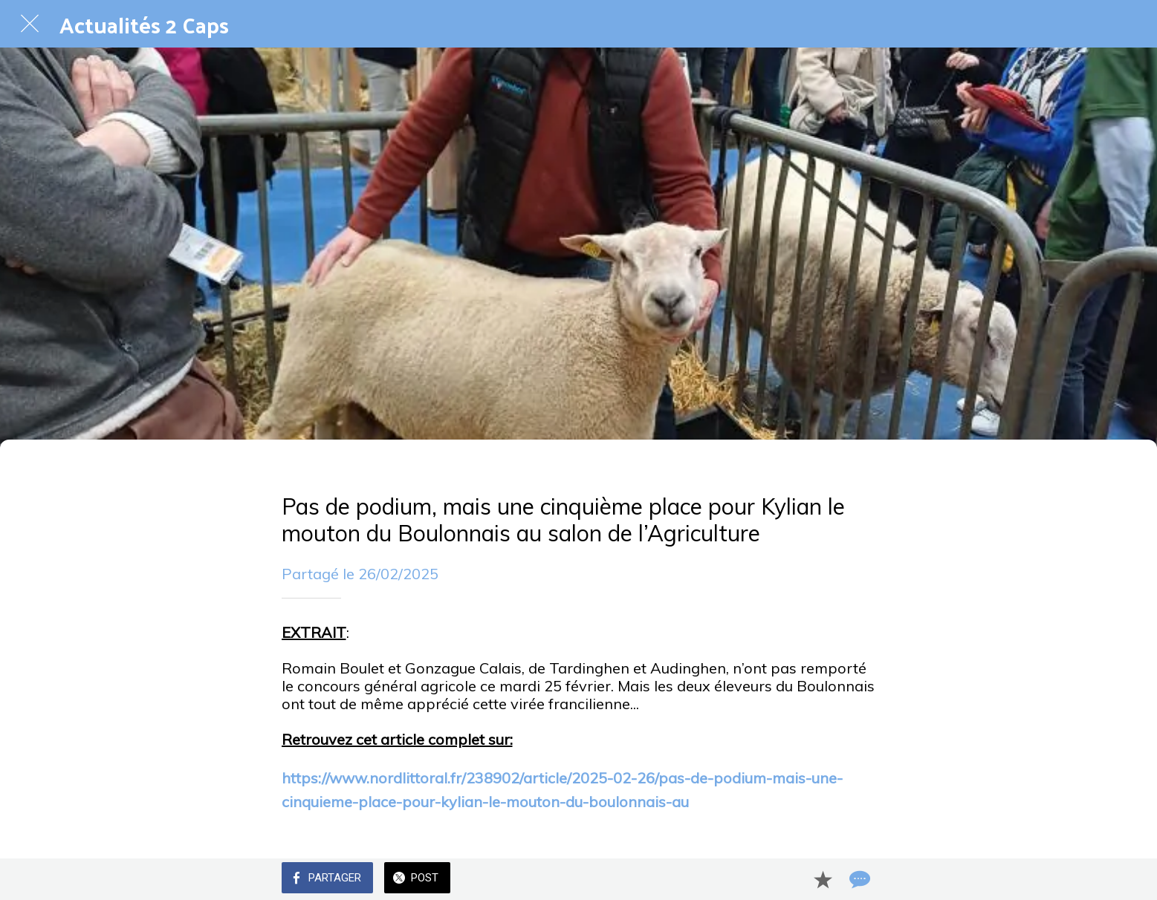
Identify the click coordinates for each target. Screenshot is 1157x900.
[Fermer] (30, 24)
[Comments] (858, 879)
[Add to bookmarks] (822, 879)
